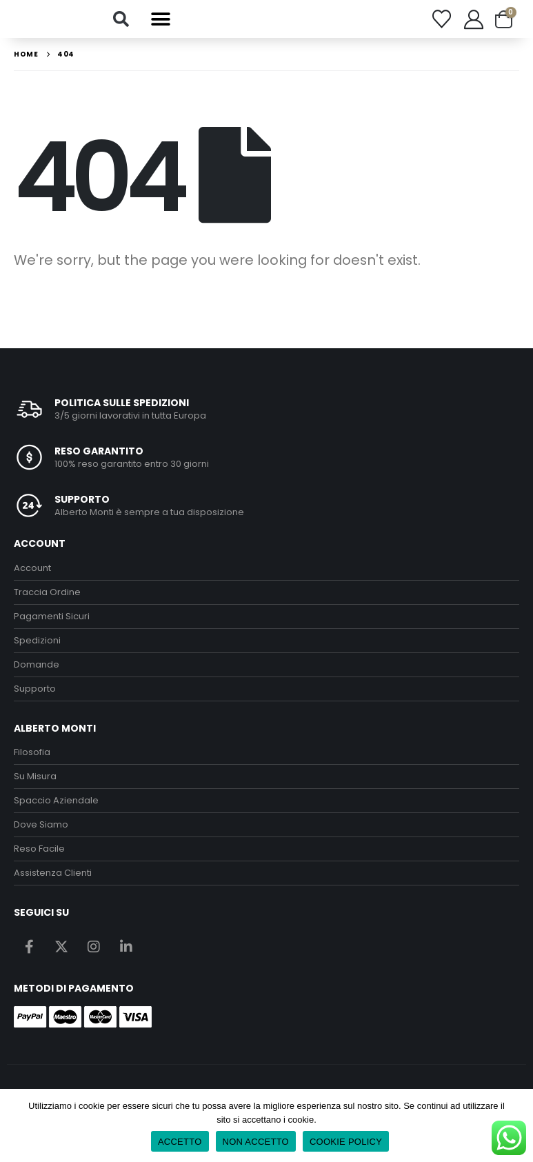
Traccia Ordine (47, 594)
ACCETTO (180, 1141)
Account (32, 570)
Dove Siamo (41, 826)
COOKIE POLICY (346, 1141)
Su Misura (35, 778)
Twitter (61, 948)
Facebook (29, 948)
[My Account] (473, 20)
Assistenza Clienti (53, 874)
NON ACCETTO (256, 1141)
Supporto (35, 690)
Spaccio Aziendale (56, 802)
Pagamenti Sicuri (52, 618)
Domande (36, 666)
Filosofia (32, 754)
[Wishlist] (441, 20)
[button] (121, 20)
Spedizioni (37, 642)
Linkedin (126, 948)
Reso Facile (39, 850)
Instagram (94, 948)
